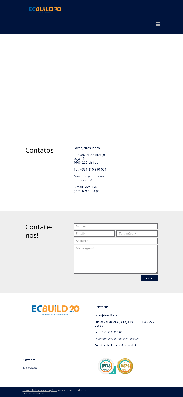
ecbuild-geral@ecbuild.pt (86, 189)
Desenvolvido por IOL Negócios (40, 390)
